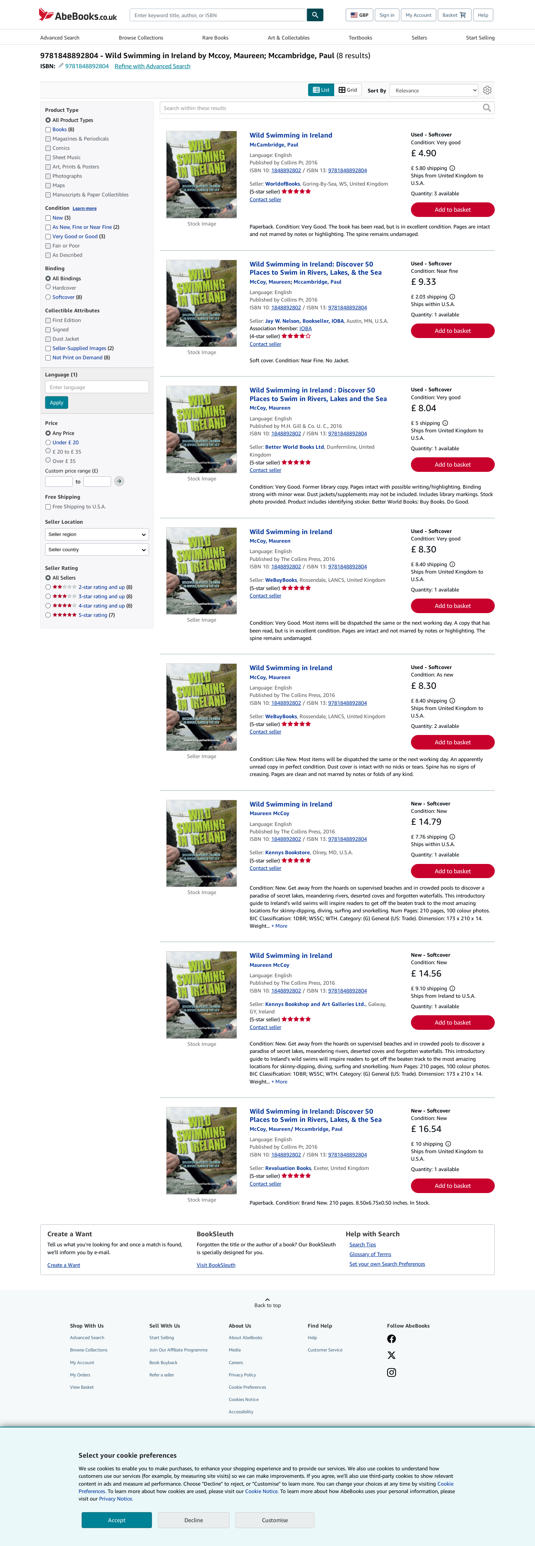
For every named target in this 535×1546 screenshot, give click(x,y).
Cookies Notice (244, 1399)
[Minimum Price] (59, 482)
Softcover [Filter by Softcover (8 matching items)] (63, 297)
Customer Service (325, 1350)
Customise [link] (275, 1520)
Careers (236, 1362)
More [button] (281, 925)
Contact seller (265, 199)
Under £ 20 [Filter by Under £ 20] (62, 442)
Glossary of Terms (370, 1254)
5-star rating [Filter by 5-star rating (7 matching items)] (84, 615)
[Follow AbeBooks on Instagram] (391, 1373)
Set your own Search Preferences (387, 1264)
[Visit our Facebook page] (391, 1340)
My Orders (80, 1375)
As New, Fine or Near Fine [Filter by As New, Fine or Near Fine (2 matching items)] (82, 227)
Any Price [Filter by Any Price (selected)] (60, 433)
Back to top (267, 1305)
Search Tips (362, 1244)
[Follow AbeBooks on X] (391, 1356)
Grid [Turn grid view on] (348, 90)
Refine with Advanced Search (152, 66)
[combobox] (218, 15)
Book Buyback (163, 1362)
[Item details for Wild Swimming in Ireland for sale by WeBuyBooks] (202, 571)
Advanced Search (59, 37)
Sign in (387, 15)
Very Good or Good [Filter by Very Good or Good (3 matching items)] (75, 236)
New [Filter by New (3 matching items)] (57, 218)
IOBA (306, 328)
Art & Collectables (289, 37)
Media (235, 1350)
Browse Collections (141, 37)
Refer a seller (161, 1375)
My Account (418, 15)
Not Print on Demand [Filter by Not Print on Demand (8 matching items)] (77, 357)
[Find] (315, 15)
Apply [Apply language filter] (56, 403)
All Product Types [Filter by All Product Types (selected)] (70, 120)
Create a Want (63, 1265)
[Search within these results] (327, 108)
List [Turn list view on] (321, 90)
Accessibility (241, 1412)
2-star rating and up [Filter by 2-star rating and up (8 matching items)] (92, 587)
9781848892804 (87, 66)
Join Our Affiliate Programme (178, 1350)
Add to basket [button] (453, 210)
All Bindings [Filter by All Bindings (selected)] (63, 278)
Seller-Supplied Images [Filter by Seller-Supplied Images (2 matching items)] (79, 348)
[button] (487, 108)
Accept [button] (117, 1520)
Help (483, 15)
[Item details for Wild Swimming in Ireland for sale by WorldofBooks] (202, 175)
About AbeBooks (245, 1338)
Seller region (62, 534)
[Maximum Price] (97, 482)
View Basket (82, 1387)
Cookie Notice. (262, 1491)
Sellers (419, 37)
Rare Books (215, 37)
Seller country (63, 549)
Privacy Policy (242, 1375)
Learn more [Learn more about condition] (84, 208)
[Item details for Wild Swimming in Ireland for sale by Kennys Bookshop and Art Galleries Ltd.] (202, 995)
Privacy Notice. (116, 1498)
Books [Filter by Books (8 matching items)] (59, 129)
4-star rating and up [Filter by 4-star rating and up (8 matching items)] (92, 606)
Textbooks (360, 37)
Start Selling (480, 37)
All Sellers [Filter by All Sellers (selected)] (65, 578)
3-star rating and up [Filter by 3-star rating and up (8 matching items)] (92, 596)
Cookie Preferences (247, 1387)
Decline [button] (193, 1520)
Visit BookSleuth (216, 1265)
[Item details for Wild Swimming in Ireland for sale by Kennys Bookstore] (202, 843)
